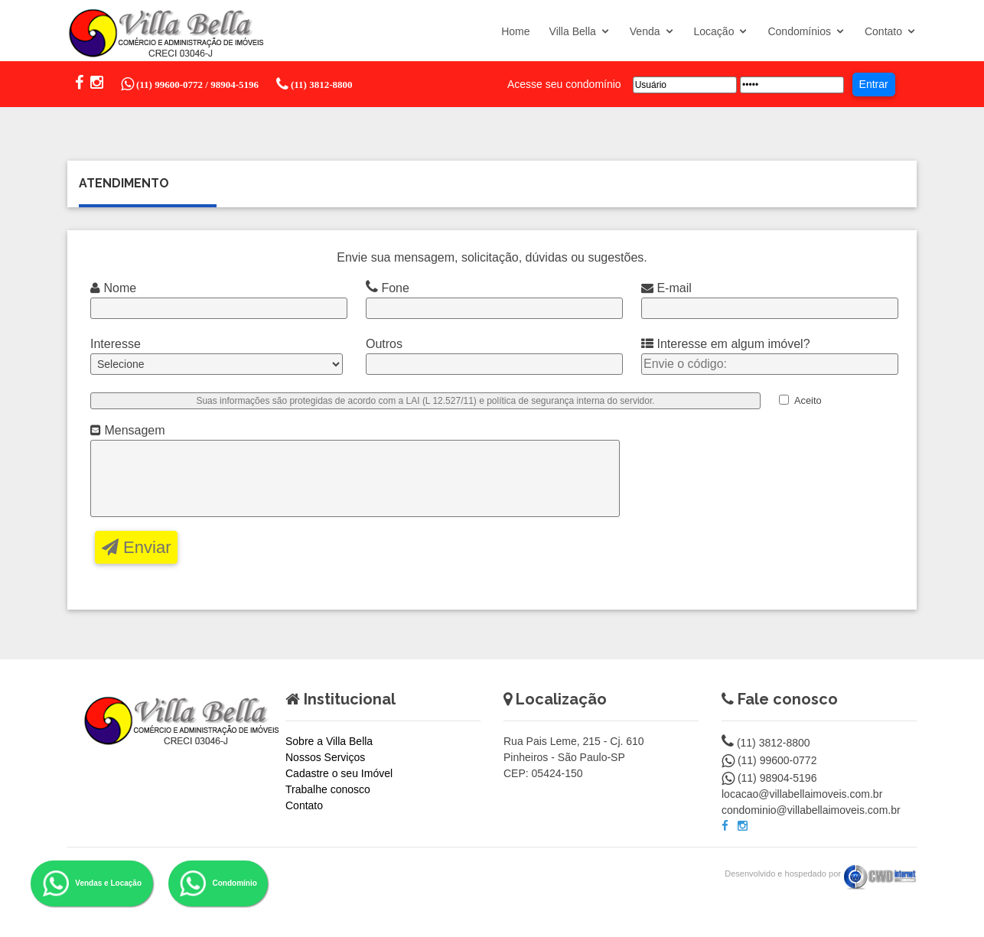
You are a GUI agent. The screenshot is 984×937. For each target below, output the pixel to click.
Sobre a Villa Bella (329, 742)
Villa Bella (572, 31)
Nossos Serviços (325, 758)
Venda (645, 31)
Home (515, 31)
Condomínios (799, 31)
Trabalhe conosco (327, 790)
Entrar (873, 84)
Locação (714, 31)
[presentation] (761, 474)
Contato (883, 31)
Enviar (136, 548)
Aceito (808, 400)
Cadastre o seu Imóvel (339, 774)
